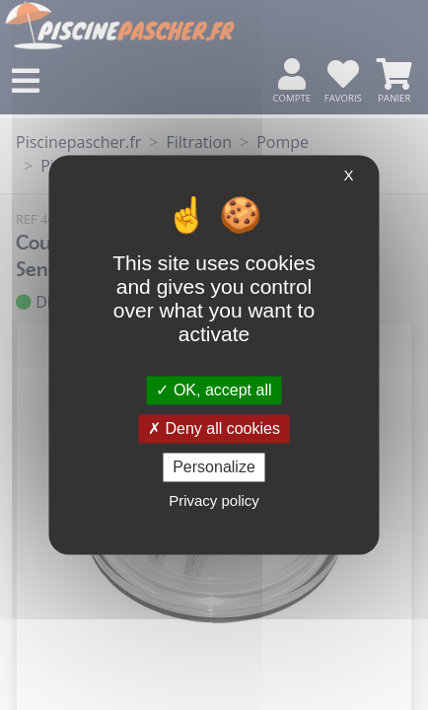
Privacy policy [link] (214, 501)
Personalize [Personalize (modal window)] (214, 467)
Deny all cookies (214, 428)
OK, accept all (213, 390)
